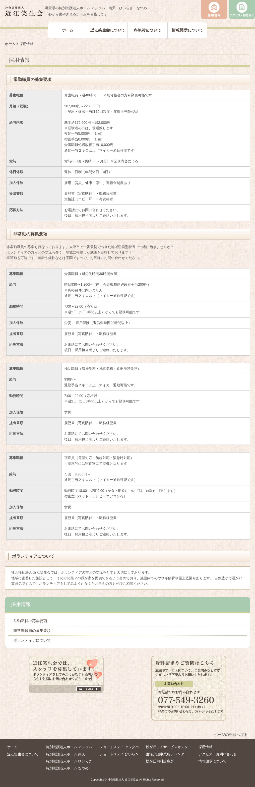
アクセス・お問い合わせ (217, 754)
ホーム (10, 44)
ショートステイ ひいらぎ (119, 754)
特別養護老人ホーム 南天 (65, 754)
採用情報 (205, 747)
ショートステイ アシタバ (119, 747)
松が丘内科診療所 (160, 761)
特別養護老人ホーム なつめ (67, 768)
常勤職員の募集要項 (30, 621)
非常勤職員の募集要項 (32, 630)
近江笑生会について (23, 754)
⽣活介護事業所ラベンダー (167, 754)
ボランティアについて (32, 640)
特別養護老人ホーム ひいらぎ (69, 761)
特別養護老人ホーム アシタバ (69, 747)
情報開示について (212, 761)
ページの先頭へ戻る (231, 734)
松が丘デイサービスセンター (168, 747)
